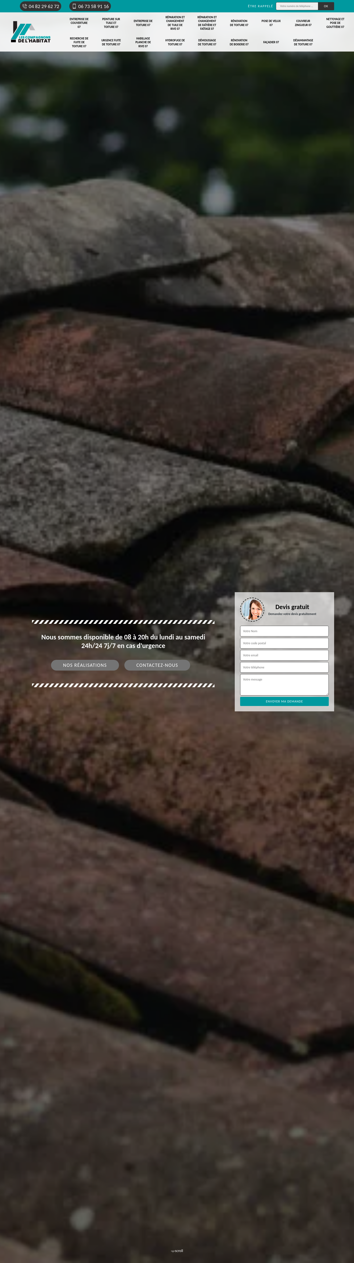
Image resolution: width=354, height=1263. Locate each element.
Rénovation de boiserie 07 (239, 42)
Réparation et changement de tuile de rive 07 (175, 23)
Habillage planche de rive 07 (143, 42)
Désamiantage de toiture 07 (303, 42)
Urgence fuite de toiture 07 (111, 42)
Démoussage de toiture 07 (207, 42)
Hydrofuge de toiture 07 (175, 42)
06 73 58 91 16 (90, 6)
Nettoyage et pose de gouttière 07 (335, 23)
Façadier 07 (271, 42)
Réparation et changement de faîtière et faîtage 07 (207, 23)
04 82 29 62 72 (40, 6)
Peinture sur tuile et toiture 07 (111, 23)
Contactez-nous (157, 665)
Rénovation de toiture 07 (239, 23)
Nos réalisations (85, 665)
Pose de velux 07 (271, 23)
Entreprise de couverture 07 (79, 23)
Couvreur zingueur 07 (303, 23)
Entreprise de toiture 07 (143, 23)
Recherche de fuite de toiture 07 (79, 42)
